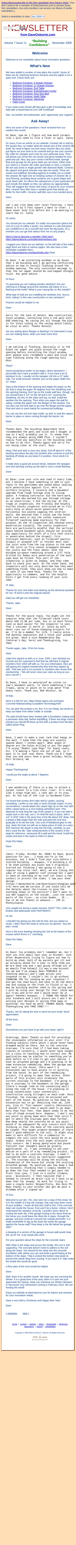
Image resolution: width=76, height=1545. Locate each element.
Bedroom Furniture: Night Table (29, 96)
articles (32, 1324)
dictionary (63, 1324)
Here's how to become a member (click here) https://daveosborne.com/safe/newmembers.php (31, 238)
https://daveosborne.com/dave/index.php (27, 252)
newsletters (50, 1326)
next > (26, 1313)
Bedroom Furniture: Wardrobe (28, 99)
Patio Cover (19, 102)
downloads (51, 1324)
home (14, 1324)
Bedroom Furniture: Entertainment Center (35, 91)
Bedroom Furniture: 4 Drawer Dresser (32, 83)
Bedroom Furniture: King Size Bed (31, 93)
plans (41, 1324)
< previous (12, 1313)
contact (23, 1324)
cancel (39, 1326)
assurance (29, 1326)
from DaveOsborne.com (37, 34)
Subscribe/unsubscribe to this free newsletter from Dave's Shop (34, 2)
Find (22, 28)
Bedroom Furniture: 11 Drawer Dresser (33, 85)
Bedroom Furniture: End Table (28, 88)
